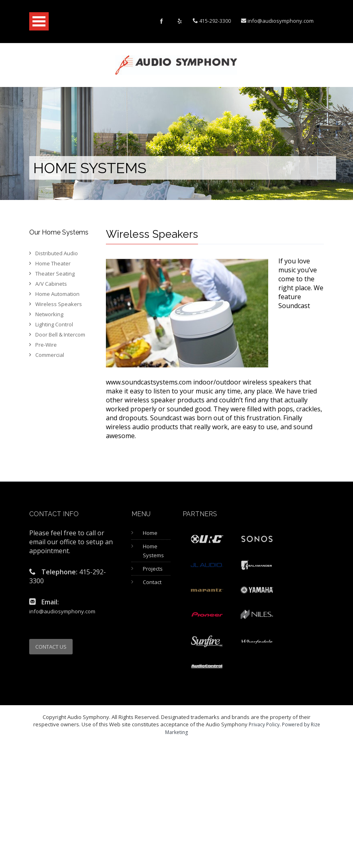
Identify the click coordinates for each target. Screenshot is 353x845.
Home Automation (57, 294)
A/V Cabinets (51, 283)
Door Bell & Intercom (60, 334)
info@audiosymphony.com (281, 20)
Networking (49, 314)
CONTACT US (51, 646)
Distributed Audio (56, 253)
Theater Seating (55, 273)
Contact (152, 582)
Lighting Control (54, 324)
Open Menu (39, 21)
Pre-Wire (46, 344)
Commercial (49, 354)
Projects (153, 568)
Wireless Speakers (58, 304)
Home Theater (53, 263)
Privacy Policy (264, 724)
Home (150, 533)
